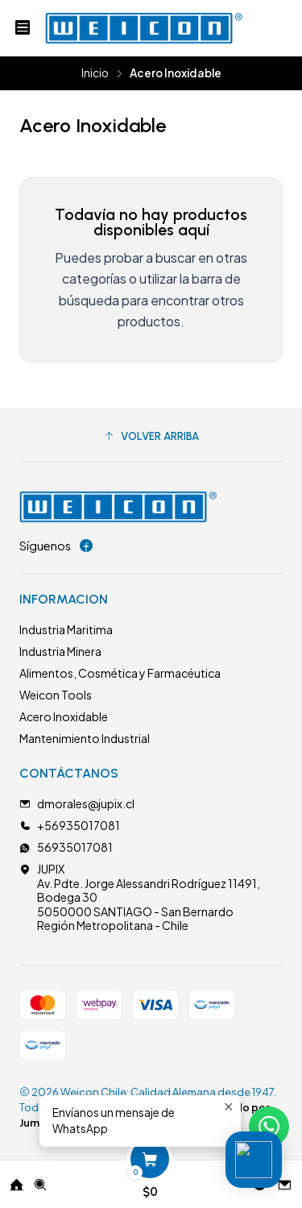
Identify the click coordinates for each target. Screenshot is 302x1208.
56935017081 (66, 847)
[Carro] (150, 1179)
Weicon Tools (55, 694)
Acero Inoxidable (63, 716)
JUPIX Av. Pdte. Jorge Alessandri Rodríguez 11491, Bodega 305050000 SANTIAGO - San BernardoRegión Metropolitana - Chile (139, 896)
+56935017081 (69, 825)
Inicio (95, 73)
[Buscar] (40, 1179)
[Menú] (22, 28)
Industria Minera (60, 651)
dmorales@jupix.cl (76, 803)
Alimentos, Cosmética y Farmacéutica (120, 673)
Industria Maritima (66, 629)
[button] (151, 436)
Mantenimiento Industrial (84, 738)
